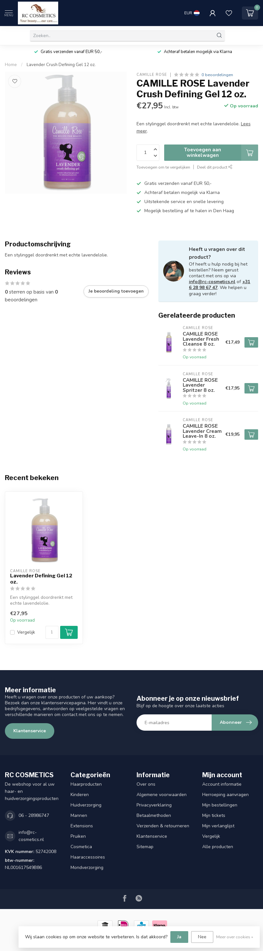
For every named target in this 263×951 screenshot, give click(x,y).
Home (11, 65)
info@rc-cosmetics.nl (212, 282)
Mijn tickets (213, 815)
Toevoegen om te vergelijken (163, 167)
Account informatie (222, 784)
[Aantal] (52, 632)
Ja (179, 937)
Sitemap (145, 847)
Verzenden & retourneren (163, 826)
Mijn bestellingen (219, 805)
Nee (202, 937)
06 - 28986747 (34, 815)
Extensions (82, 826)
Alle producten (217, 847)
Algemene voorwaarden (162, 795)
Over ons (146, 784)
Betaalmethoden (154, 815)
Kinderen (80, 795)
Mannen (79, 815)
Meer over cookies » (234, 937)
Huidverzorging (86, 805)
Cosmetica (81, 847)
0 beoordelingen (217, 74)
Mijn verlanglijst (218, 826)
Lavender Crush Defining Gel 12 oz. (61, 65)
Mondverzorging (87, 867)
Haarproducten (86, 784)
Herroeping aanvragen (225, 795)
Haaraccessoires (88, 857)
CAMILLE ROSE (152, 74)
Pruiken (78, 836)
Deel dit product (214, 167)
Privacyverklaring (154, 805)
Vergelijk (26, 632)
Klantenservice (29, 731)
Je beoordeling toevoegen (116, 291)
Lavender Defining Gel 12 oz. (41, 579)
